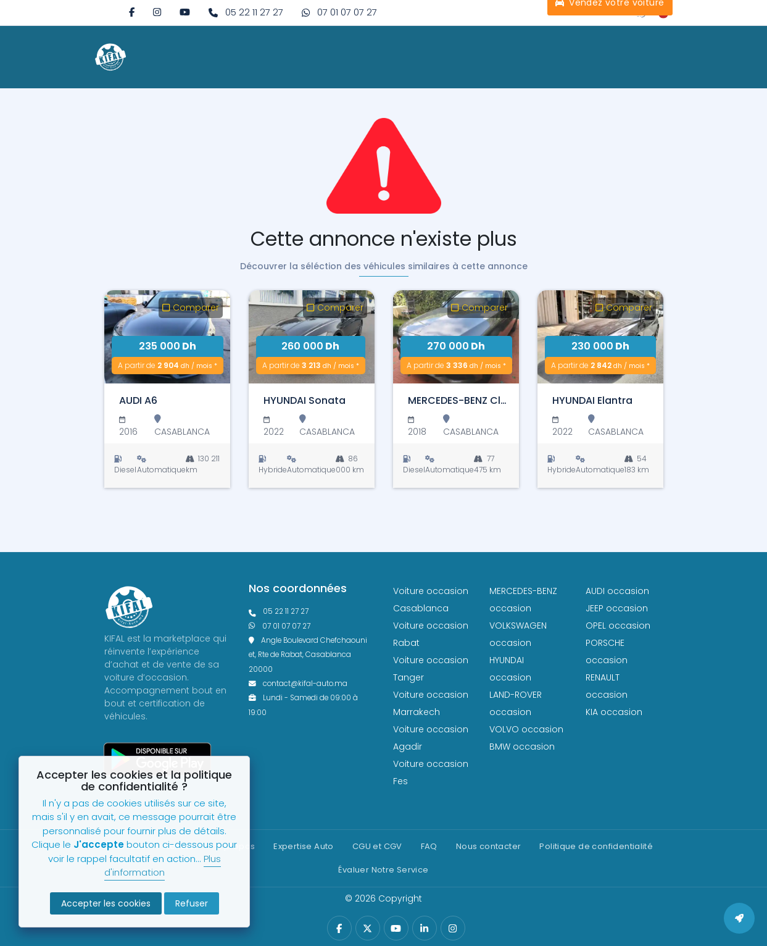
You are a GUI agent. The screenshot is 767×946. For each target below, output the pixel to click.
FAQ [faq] (429, 846)
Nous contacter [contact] (488, 846)
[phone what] (312, 626)
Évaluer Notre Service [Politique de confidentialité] (383, 870)
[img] (157, 12)
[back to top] (739, 918)
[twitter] (367, 928)
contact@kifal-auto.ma (298, 684)
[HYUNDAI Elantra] (600, 336)
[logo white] (110, 57)
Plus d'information (162, 865)
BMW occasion (522, 746)
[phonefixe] (312, 612)
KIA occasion (614, 712)
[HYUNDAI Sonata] (312, 336)
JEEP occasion (617, 608)
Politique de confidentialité (596, 846)
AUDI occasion (617, 591)
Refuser (191, 903)
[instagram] (157, 12)
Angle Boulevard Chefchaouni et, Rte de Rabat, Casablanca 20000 (308, 654)
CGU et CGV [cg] (377, 846)
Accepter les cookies (106, 903)
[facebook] (132, 12)
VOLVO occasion (526, 729)
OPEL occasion (618, 625)
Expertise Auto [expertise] (303, 846)
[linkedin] (424, 928)
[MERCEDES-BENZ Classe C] (456, 336)
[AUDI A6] (167, 336)
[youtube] (185, 12)
